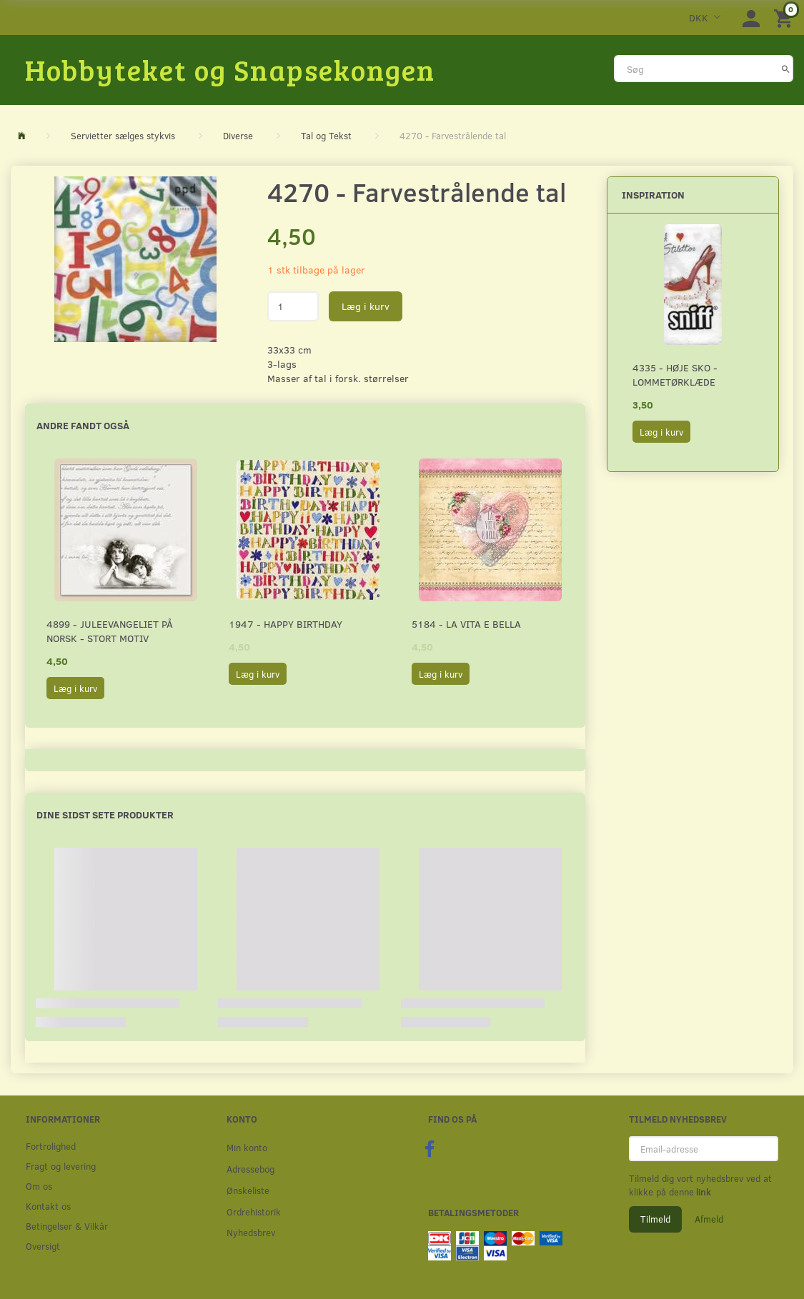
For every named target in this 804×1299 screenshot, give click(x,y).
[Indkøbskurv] (785, 17)
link (702, 1191)
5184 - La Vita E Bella (466, 624)
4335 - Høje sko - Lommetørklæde (675, 374)
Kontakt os (48, 1206)
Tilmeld (655, 1219)
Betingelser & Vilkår (67, 1226)
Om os (39, 1186)
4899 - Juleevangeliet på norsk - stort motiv (109, 631)
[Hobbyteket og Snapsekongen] (230, 69)
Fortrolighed (51, 1146)
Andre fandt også (82, 425)
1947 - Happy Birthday (285, 624)
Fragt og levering (61, 1166)
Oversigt (43, 1246)
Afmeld (709, 1219)
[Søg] (786, 68)
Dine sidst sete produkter (105, 814)
